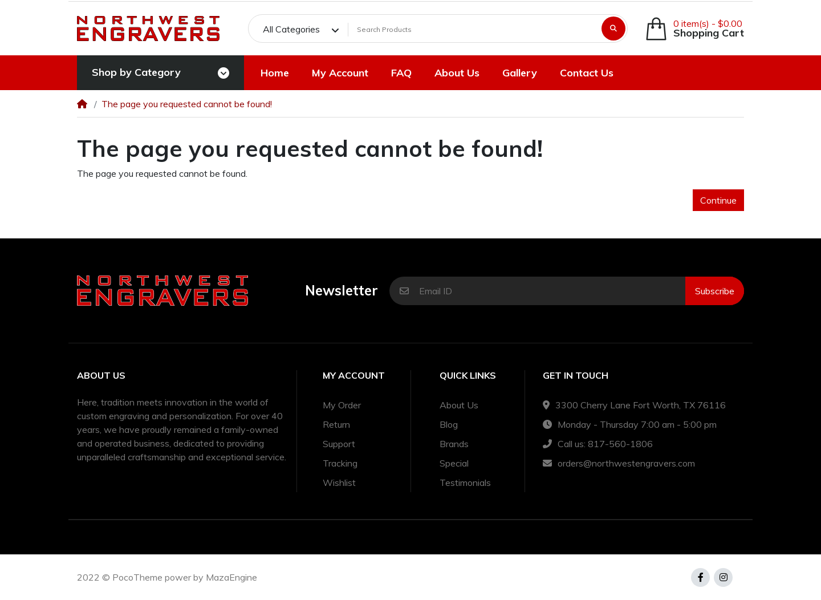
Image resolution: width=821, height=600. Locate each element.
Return (336, 424)
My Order (342, 405)
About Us (459, 405)
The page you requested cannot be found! (186, 104)
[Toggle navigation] (223, 73)
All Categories (291, 29)
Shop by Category (136, 72)
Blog (449, 424)
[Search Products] (473, 30)
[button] (694, 29)
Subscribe (714, 291)
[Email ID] (552, 291)
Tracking (340, 463)
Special (454, 463)
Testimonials (465, 482)
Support (339, 443)
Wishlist (339, 482)
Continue (718, 200)
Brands (454, 443)
